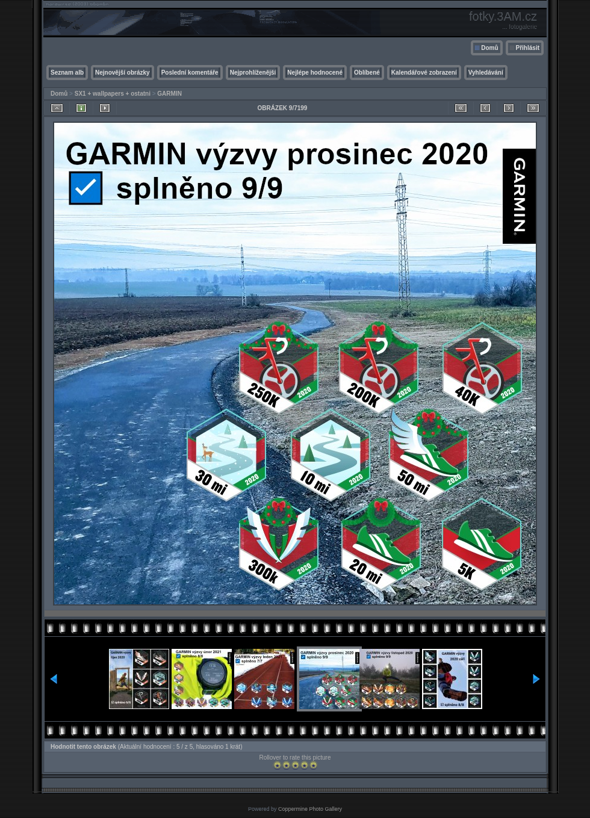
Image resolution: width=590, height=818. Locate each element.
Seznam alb (67, 72)
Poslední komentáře (190, 72)
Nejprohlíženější (253, 72)
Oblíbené (367, 72)
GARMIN (169, 93)
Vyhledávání (485, 72)
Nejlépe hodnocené (315, 72)
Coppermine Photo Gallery (310, 809)
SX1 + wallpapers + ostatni (113, 93)
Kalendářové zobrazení (424, 72)
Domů (489, 48)
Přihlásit (527, 48)
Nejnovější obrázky (122, 72)
